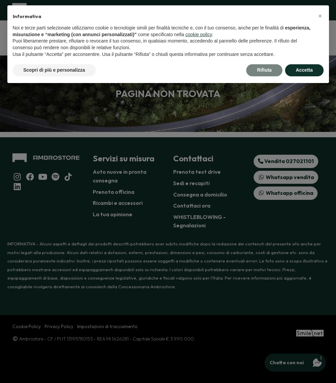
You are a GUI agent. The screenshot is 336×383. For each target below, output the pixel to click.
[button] (320, 16)
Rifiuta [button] (264, 70)
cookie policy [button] (198, 34)
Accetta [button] (304, 70)
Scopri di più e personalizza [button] (54, 70)
